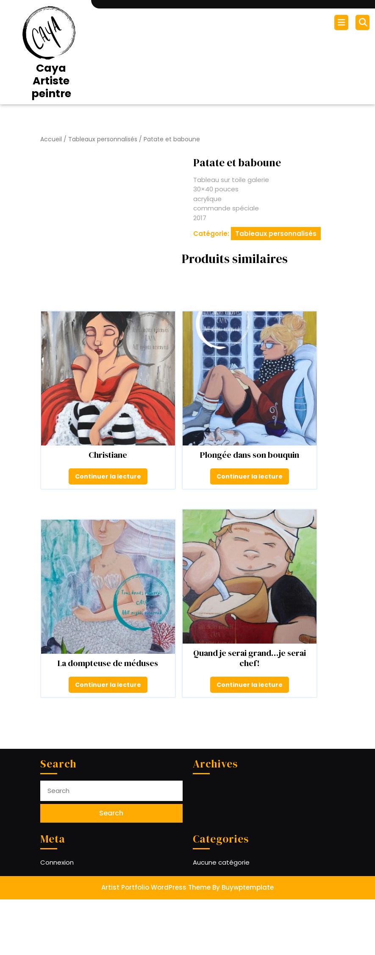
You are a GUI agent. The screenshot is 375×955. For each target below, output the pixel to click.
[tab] (342, 22)
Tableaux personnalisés (102, 139)
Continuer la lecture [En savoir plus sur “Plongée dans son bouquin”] (250, 532)
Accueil (51, 139)
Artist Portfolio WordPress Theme (156, 942)
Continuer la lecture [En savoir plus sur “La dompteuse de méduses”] (108, 740)
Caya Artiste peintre (51, 81)
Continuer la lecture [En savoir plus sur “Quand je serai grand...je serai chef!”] (250, 740)
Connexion (57, 917)
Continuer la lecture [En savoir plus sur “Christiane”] (108, 532)
